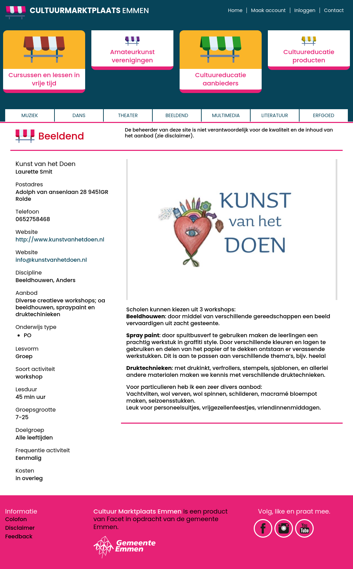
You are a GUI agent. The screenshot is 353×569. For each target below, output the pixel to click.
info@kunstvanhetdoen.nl (51, 260)
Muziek (29, 115)
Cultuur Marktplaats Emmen (137, 511)
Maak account (268, 10)
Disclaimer (20, 528)
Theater (128, 115)
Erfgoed (323, 115)
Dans (78, 115)
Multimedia (226, 115)
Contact (334, 10)
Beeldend (176, 115)
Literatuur (274, 115)
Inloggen (304, 10)
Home (235, 10)
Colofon (16, 519)
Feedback (18, 536)
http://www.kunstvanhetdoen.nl (60, 240)
